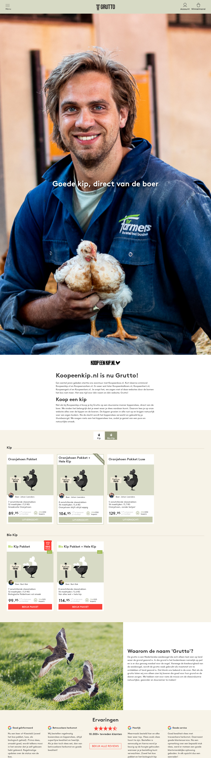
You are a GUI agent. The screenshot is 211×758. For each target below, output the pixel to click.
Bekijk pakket (30, 606)
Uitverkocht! (30, 519)
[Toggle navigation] (8, 5)
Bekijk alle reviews (105, 746)
